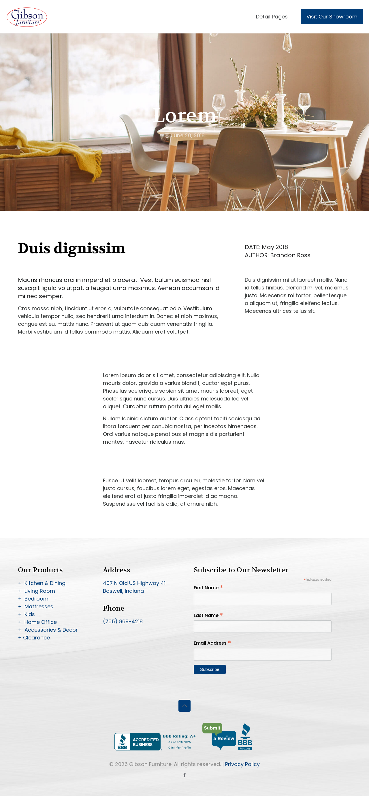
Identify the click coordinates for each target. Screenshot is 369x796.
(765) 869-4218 (123, 621)
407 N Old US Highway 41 (134, 583)
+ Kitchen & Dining (41, 583)
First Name (208, 588)
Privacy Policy (242, 764)
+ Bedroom (33, 598)
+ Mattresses (35, 606)
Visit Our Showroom (331, 16)
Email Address (212, 643)
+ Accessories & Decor (48, 629)
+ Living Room (36, 590)
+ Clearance (34, 637)
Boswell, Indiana (123, 590)
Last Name (208, 615)
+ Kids (26, 614)
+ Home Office (37, 622)
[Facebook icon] (184, 775)
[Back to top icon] (184, 706)
